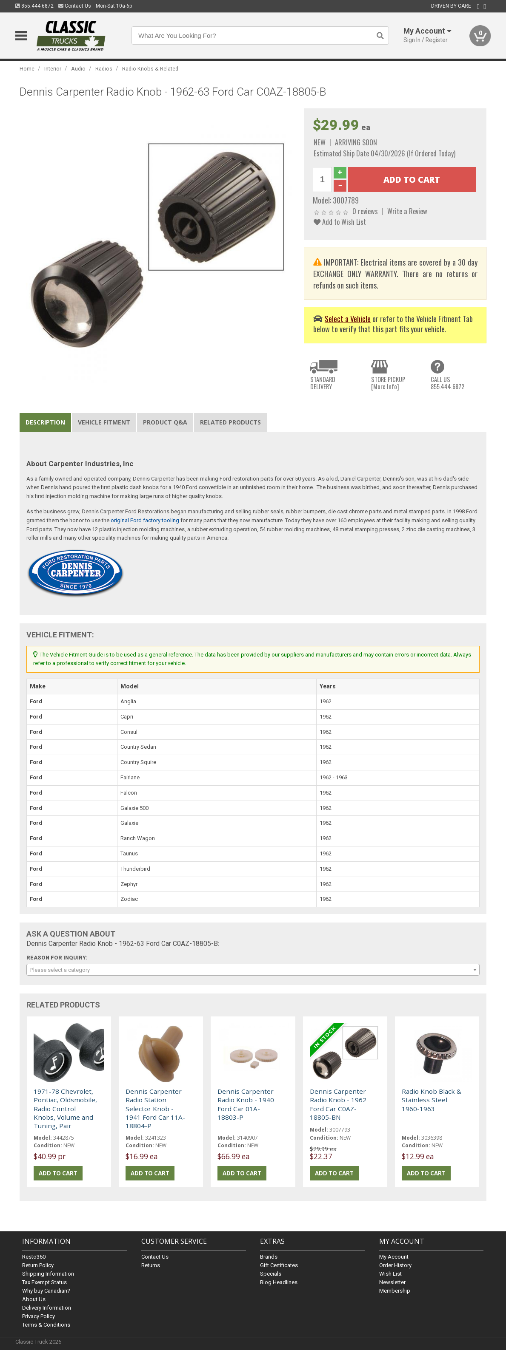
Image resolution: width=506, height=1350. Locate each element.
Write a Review (407, 211)
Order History (395, 1265)
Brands (268, 1257)
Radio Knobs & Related (150, 68)
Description (45, 422)
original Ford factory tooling (145, 520)
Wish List (390, 1274)
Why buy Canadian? (46, 1291)
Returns (150, 1265)
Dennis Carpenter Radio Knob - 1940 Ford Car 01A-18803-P (245, 1104)
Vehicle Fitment (104, 422)
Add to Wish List (340, 221)
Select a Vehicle (348, 318)
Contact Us (74, 6)
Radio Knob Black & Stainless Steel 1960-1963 (431, 1100)
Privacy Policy (38, 1316)
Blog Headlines (278, 1282)
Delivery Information (46, 1308)
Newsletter (392, 1282)
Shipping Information (48, 1274)
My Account (394, 1257)
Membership (394, 1291)
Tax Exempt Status (44, 1282)
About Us (34, 1299)
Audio (78, 68)
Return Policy (38, 1265)
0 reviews (365, 211)
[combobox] (253, 970)
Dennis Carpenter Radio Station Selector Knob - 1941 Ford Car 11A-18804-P (155, 1108)
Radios (103, 68)
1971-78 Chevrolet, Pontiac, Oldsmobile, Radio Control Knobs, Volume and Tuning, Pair (65, 1108)
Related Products (230, 422)
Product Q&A (165, 422)
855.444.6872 (34, 6)
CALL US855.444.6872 (447, 383)
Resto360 (34, 1257)
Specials (270, 1274)
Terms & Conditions (46, 1325)
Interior (52, 68)
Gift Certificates (279, 1265)
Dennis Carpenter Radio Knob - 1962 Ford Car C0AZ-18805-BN (338, 1104)
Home (27, 68)
